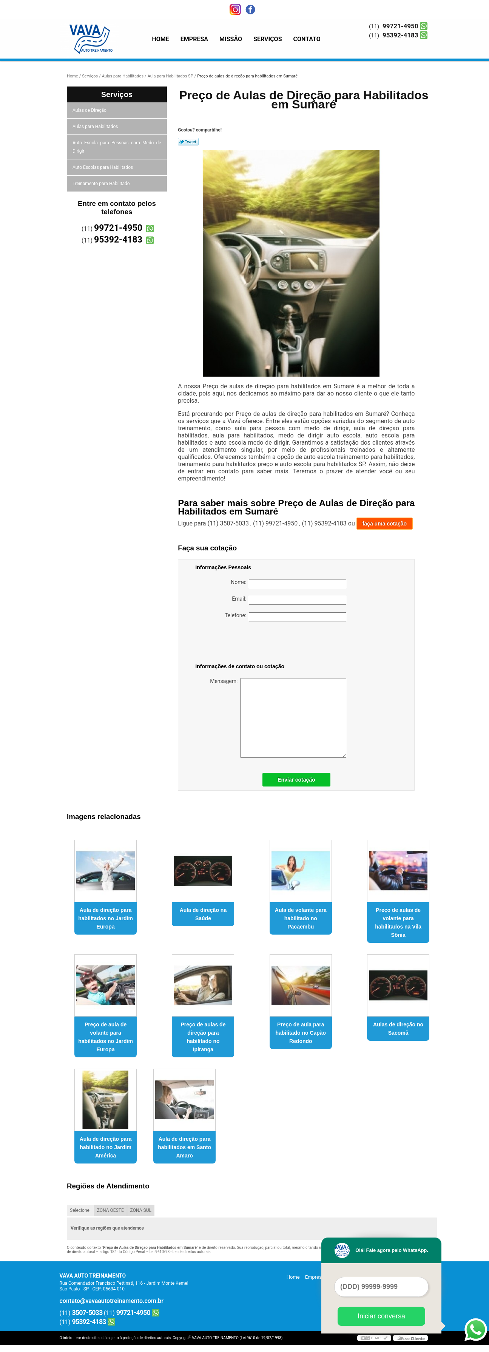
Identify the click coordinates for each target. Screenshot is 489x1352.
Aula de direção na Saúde (203, 914)
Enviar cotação (296, 780)
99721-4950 (400, 26)
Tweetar (188, 141)
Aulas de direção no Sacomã (398, 1028)
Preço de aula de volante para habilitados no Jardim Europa (105, 1036)
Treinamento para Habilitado (102, 183)
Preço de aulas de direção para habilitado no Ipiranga (202, 1036)
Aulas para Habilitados (96, 126)
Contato (307, 39)
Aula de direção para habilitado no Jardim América (106, 1147)
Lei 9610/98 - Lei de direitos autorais (180, 1252)
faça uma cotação (385, 524)
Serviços (267, 39)
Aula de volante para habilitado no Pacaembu (301, 918)
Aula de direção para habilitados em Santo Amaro (184, 1147)
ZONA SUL (140, 1210)
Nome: (288, 583)
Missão (230, 39)
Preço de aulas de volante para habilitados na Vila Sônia (398, 922)
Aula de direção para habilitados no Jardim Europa (105, 918)
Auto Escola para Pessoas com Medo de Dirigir (117, 147)
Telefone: (285, 616)
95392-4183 (400, 35)
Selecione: (80, 1210)
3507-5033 (87, 1312)
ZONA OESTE (110, 1210)
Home (160, 39)
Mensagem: (278, 718)
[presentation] (243, 643)
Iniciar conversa (381, 1316)
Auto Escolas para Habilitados (103, 167)
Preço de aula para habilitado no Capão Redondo (300, 1032)
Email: (289, 600)
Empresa (194, 39)
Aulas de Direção (90, 110)
